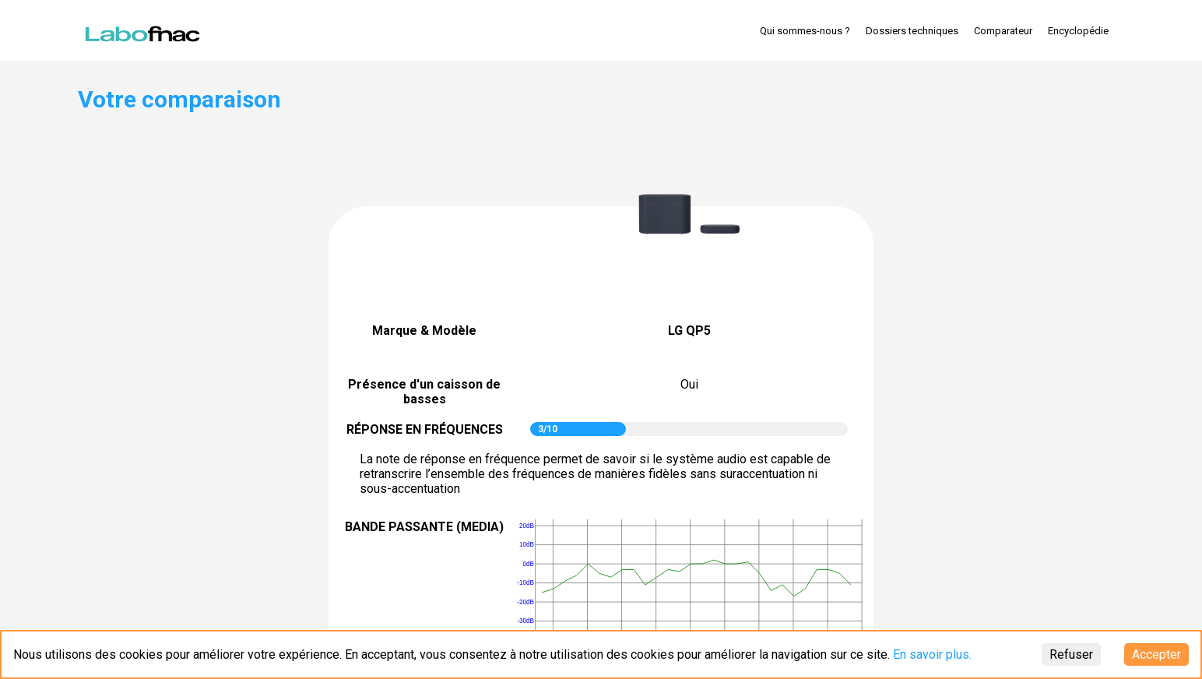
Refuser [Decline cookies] (1071, 654)
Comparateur (1003, 31)
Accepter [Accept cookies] (1156, 654)
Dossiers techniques (912, 31)
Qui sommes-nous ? (805, 31)
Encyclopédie (1078, 31)
